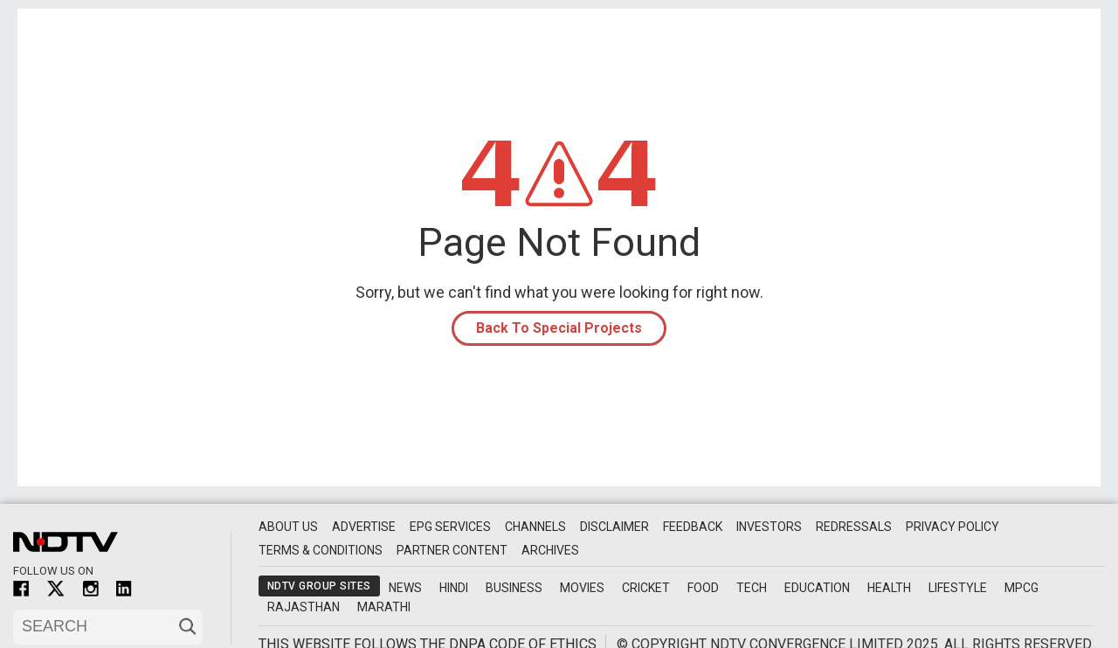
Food (703, 588)
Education (817, 588)
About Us (288, 527)
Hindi (453, 588)
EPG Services (450, 527)
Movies (582, 588)
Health (889, 588)
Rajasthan (303, 607)
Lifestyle (957, 588)
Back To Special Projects (559, 328)
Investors (769, 527)
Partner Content (452, 550)
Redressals (854, 527)
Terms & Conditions (321, 550)
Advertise (364, 527)
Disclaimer (614, 527)
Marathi (384, 607)
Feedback (692, 527)
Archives (550, 550)
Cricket (646, 588)
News (405, 588)
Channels (535, 527)
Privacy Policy (952, 527)
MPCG (1021, 588)
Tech (751, 588)
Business (514, 588)
